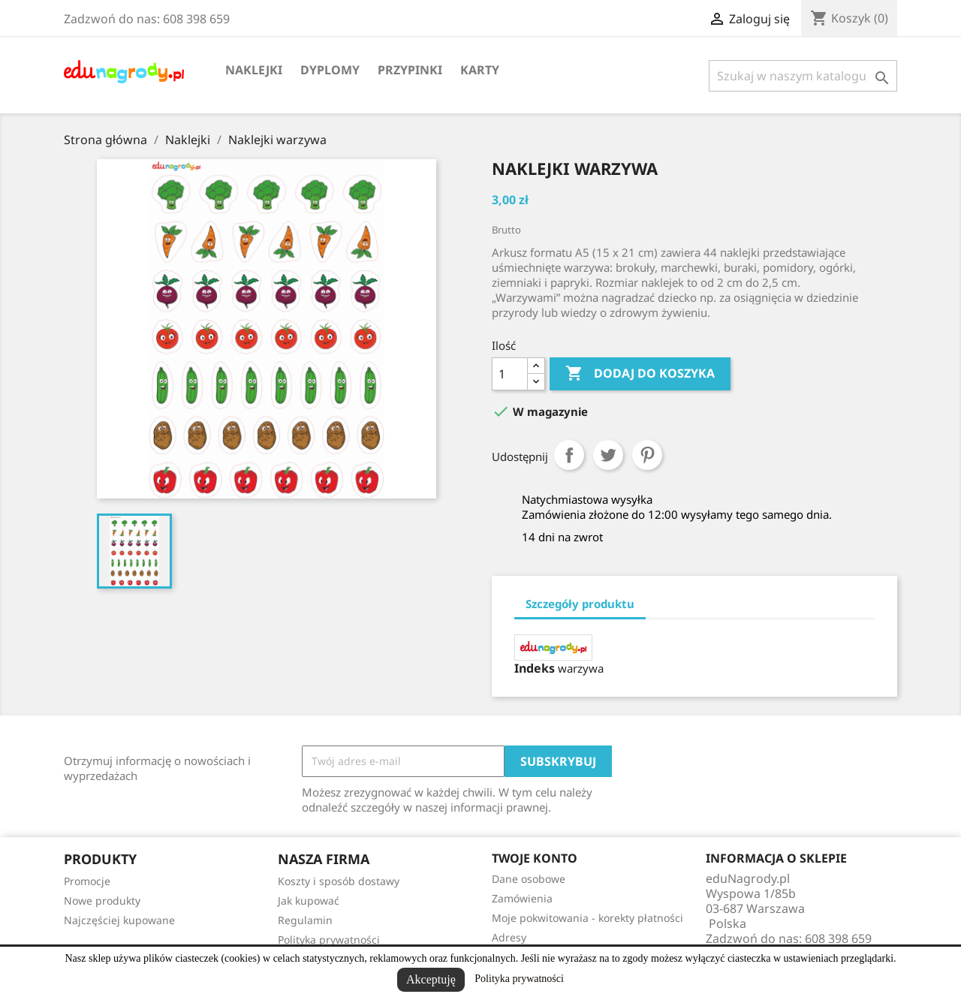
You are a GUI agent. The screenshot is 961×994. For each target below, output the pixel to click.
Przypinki (410, 70)
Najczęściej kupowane (119, 920)
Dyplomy (330, 70)
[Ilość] (510, 373)
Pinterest (647, 455)
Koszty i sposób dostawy (338, 881)
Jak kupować (308, 900)
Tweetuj (608, 455)
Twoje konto (534, 858)
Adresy (509, 937)
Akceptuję (431, 979)
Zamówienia (522, 898)
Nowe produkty (102, 900)
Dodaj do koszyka (640, 374)
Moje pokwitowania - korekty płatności (587, 918)
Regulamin (305, 920)
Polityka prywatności (519, 978)
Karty (479, 70)
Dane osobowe (528, 879)
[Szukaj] (803, 76)
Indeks (534, 668)
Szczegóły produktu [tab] (580, 603)
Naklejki (253, 70)
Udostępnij (569, 455)
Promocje (87, 881)
